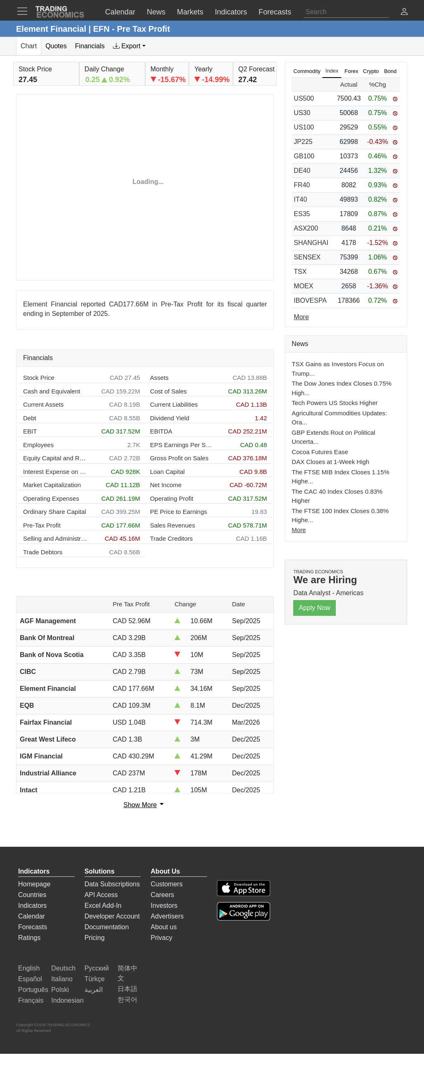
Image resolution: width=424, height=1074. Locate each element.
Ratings (29, 937)
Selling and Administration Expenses (55, 538)
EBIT (30, 431)
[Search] (346, 12)
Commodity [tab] (306, 71)
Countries (32, 894)
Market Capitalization (52, 484)
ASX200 (306, 228)
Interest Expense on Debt (55, 471)
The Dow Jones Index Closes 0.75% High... (341, 388)
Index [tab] (332, 71)
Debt (29, 418)
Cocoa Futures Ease (320, 451)
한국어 (127, 999)
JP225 (303, 141)
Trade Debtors (42, 552)
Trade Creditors (171, 538)
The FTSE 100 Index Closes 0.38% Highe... (340, 515)
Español (30, 978)
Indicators (32, 905)
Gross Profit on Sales (179, 458)
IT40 (300, 199)
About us (164, 926)
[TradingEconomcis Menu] (24, 11)
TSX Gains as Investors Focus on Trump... (338, 368)
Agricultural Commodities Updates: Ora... (339, 418)
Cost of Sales (168, 391)
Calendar (31, 916)
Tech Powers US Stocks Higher (334, 402)
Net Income (166, 484)
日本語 (127, 988)
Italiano (62, 978)
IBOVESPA (310, 300)
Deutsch (63, 968)
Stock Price (38, 377)
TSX (300, 271)
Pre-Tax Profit (42, 525)
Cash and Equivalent (51, 391)
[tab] (129, 46)
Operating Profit (171, 498)
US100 (304, 127)
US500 (304, 98)
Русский (97, 968)
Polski (60, 989)
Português (33, 989)
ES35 (302, 213)
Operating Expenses (51, 498)
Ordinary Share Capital (54, 511)
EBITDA (161, 431)
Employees (38, 444)
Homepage (34, 884)
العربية (94, 989)
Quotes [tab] (56, 45)
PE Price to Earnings (178, 511)
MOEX (303, 286)
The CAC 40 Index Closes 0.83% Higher (337, 496)
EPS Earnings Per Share (182, 444)
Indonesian (67, 1000)
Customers (166, 884)
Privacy (161, 937)
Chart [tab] (29, 45)
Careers (162, 894)
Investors (164, 905)
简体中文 (127, 973)
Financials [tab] (90, 45)
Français (30, 1000)
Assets (159, 377)
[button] (404, 12)
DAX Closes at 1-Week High (330, 461)
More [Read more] (301, 316)
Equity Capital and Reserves (55, 458)
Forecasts (32, 926)
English (29, 968)
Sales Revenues (172, 525)
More (299, 529)
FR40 (302, 184)
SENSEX (307, 257)
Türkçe (95, 978)
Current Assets (43, 404)
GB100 (304, 156)
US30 (302, 112)
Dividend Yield (169, 418)
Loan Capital (167, 471)
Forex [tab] (351, 71)
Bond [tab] (390, 71)
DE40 (302, 170)
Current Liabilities (174, 404)
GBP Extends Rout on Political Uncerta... (333, 437)
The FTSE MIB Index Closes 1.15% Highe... (340, 477)
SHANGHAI (311, 242)
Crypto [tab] (371, 71)
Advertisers (167, 916)
